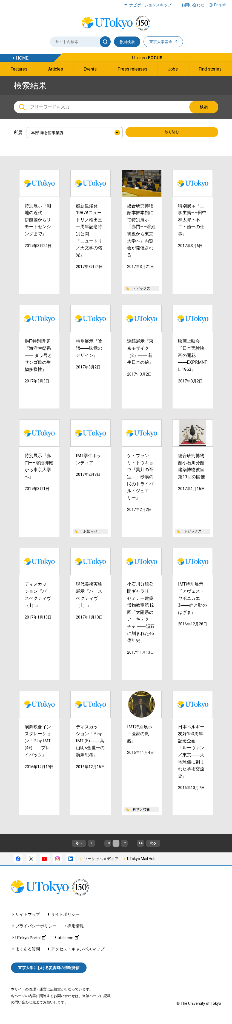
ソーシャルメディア (101, 864)
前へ (43, 846)
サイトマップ (27, 920)
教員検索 (127, 42)
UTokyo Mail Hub (141, 864)
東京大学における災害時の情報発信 (48, 973)
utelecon (68, 943)
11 (116, 846)
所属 (18, 132)
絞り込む (172, 132)
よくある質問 (27, 954)
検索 (204, 106)
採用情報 (75, 931)
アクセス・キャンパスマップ (77, 954)
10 (101, 846)
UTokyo (147, 57)
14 (162, 846)
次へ (188, 846)
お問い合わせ (192, 5)
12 (131, 846)
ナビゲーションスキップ (150, 5)
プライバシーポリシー (35, 931)
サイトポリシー (65, 920)
